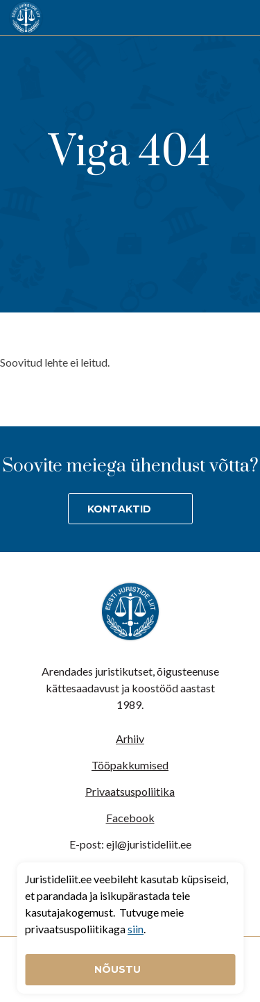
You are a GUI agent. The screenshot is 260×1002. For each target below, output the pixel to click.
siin (136, 928)
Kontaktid (119, 509)
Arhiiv (130, 738)
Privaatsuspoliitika (130, 791)
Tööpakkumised (130, 764)
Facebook (130, 817)
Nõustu (119, 969)
